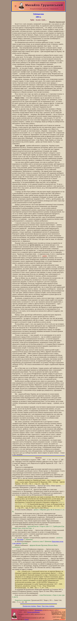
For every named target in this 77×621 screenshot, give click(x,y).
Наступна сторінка (48, 606)
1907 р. (38, 17)
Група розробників (33, 612)
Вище (39, 606)
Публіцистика (38, 14)
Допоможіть (38, 610)
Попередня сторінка (29, 606)
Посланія (20, 539)
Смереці (27, 619)
